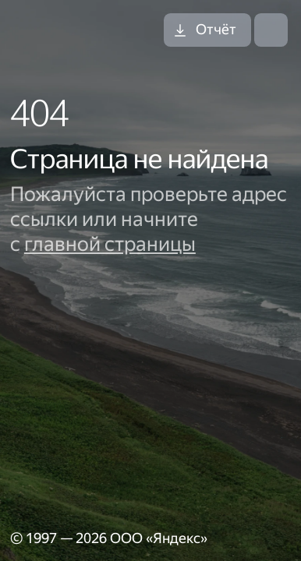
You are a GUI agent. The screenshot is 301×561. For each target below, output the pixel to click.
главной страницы (110, 244)
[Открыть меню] (271, 30)
